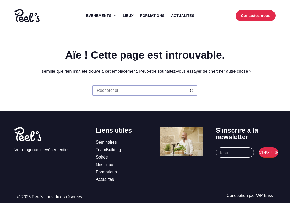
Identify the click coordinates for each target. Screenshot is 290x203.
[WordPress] (228, 16)
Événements (102, 16)
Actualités (182, 16)
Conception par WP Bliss (250, 195)
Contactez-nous (255, 15)
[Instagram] (213, 16)
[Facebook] (205, 16)
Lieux (128, 16)
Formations (152, 16)
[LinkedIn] (220, 16)
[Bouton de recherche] (192, 90)
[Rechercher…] (139, 90)
